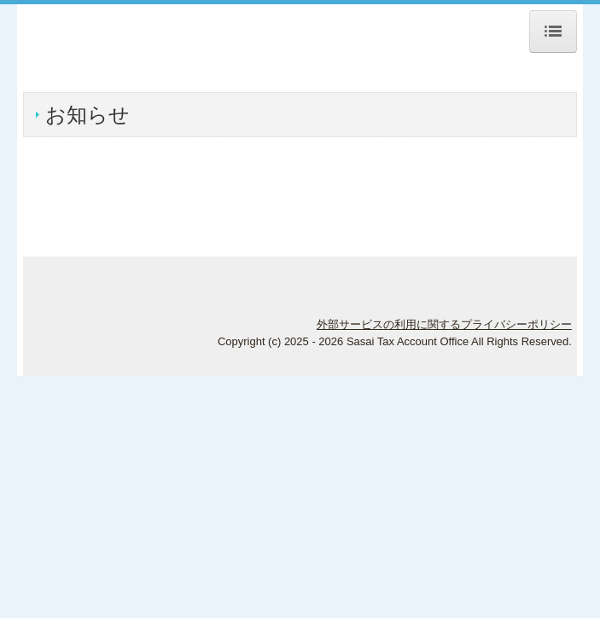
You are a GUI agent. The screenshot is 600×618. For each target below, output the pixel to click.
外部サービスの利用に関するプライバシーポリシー (444, 324)
